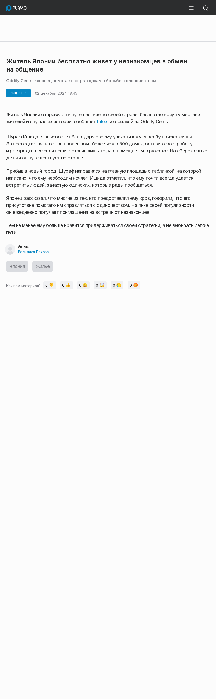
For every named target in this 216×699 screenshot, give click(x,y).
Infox (102, 121)
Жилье (43, 266)
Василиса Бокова (33, 252)
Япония (17, 266)
